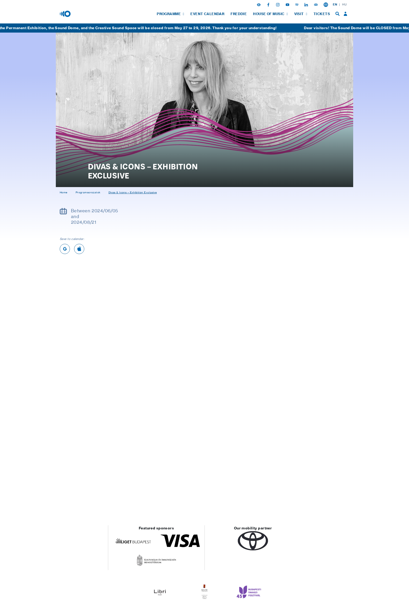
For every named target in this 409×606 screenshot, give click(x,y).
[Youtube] (288, 4)
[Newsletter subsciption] (325, 4)
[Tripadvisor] (316, 4)
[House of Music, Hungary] (66, 13)
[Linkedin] (306, 4)
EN (335, 4)
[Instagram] (278, 4)
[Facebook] (269, 4)
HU (344, 4)
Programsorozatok (88, 192)
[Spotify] (297, 4)
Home (64, 192)
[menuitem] (170, 14)
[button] (259, 4)
